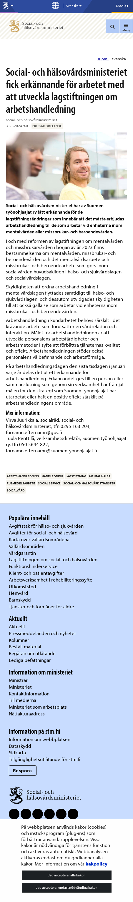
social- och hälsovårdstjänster (89, 483)
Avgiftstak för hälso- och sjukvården (46, 526)
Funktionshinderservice (33, 566)
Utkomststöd (22, 586)
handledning (52, 476)
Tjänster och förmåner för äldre (41, 606)
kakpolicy (96, 864)
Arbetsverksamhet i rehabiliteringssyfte (51, 580)
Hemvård (18, 593)
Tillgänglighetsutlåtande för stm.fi (44, 759)
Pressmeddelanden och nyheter (42, 633)
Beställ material (25, 646)
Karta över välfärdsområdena (39, 539)
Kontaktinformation (29, 693)
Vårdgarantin (22, 553)
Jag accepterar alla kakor (66, 875)
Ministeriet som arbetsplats (38, 707)
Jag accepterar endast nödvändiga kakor (66, 887)
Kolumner (19, 640)
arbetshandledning (23, 476)
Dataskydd (20, 746)
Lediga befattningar (30, 660)
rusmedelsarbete (21, 483)
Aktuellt (17, 626)
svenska (119, 59)
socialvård (16, 490)
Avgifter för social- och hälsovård (43, 532)
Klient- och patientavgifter (36, 573)
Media (122, 6)
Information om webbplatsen (39, 739)
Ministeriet (20, 687)
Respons (23, 770)
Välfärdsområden (26, 546)
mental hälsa (100, 476)
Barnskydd (20, 600)
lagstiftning (76, 476)
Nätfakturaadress (27, 713)
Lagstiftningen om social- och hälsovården (53, 559)
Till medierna (22, 700)
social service (49, 483)
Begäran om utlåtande (32, 653)
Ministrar (18, 680)
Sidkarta (17, 752)
